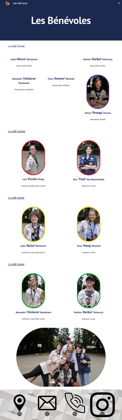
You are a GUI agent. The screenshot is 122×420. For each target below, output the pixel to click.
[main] (60, 20)
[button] (119, 3)
